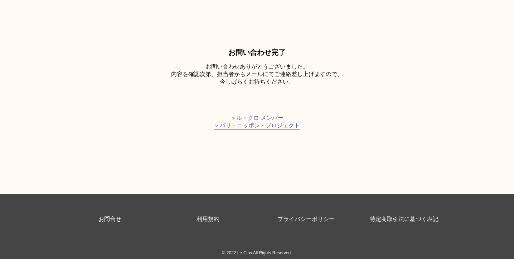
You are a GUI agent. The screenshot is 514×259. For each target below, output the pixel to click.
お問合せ (109, 219)
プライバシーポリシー (306, 219)
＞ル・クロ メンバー (257, 118)
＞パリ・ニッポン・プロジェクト (257, 125)
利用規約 (208, 219)
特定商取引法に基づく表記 (404, 219)
